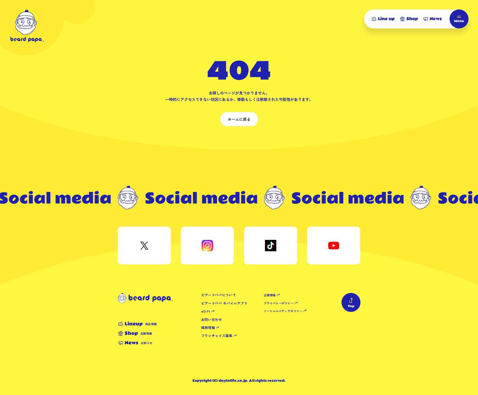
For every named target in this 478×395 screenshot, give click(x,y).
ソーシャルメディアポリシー (283, 311)
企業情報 (270, 295)
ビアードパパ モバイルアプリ (224, 303)
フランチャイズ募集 (216, 335)
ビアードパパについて (218, 294)
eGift (206, 311)
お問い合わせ (211, 319)
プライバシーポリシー (279, 303)
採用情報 (208, 327)
